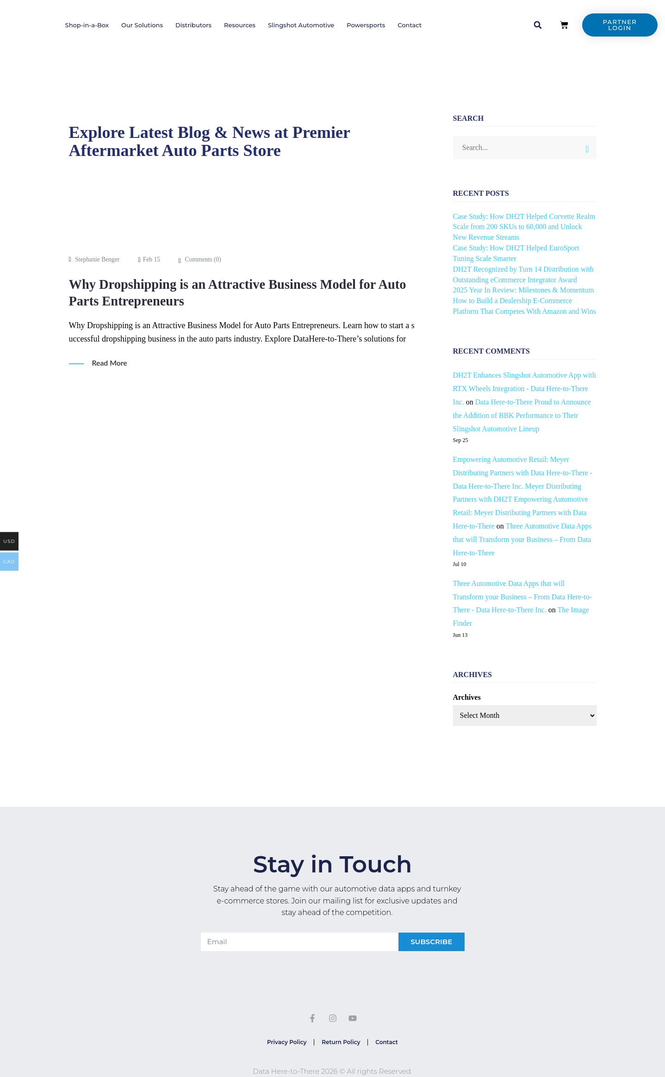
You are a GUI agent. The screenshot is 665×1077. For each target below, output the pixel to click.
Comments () (204, 259)
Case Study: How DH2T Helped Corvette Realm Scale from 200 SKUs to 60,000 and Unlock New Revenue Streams (517, 227)
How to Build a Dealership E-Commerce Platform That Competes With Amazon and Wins (517, 311)
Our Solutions (142, 25)
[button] (537, 25)
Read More (110, 363)
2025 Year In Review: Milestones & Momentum (524, 290)
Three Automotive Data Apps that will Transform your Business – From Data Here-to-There (523, 550)
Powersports (366, 25)
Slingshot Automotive (301, 25)
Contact (410, 25)
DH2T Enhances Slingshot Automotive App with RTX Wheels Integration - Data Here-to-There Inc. (520, 399)
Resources (239, 25)
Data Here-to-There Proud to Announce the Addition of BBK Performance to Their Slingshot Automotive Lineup (524, 426)
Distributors (193, 25)
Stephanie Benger (98, 259)
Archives (467, 708)
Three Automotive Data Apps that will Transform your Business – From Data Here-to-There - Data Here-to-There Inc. (523, 607)
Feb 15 (153, 259)
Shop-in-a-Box (87, 25)
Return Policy (341, 1053)
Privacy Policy (283, 1053)
